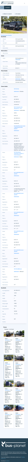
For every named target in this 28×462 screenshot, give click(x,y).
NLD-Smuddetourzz (18, 268)
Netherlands (18, 59)
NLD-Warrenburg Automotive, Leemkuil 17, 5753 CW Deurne (19, 153)
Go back (17, 14)
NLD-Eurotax (16, 88)
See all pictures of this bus (6, 35)
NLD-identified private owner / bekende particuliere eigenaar (19, 127)
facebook (7, 460)
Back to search (7, 14)
